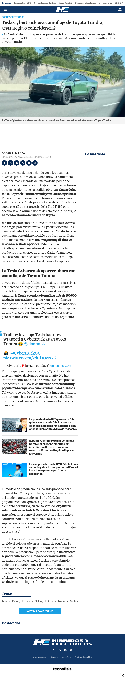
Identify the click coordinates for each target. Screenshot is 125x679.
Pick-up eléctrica (44, 601)
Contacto (54, 657)
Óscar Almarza (13, 153)
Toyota (61, 601)
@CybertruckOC (25, 353)
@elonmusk (35, 344)
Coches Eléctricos (13, 17)
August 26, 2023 (61, 366)
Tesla (5, 601)
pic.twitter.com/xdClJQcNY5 (29, 358)
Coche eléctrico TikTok (45, 3)
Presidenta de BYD (22, 3)
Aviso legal (66, 657)
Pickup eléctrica (21, 601)
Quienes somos (39, 657)
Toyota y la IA (105, 3)
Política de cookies (83, 657)
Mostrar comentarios (39, 611)
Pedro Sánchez (65, 3)
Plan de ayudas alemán (85, 3)
